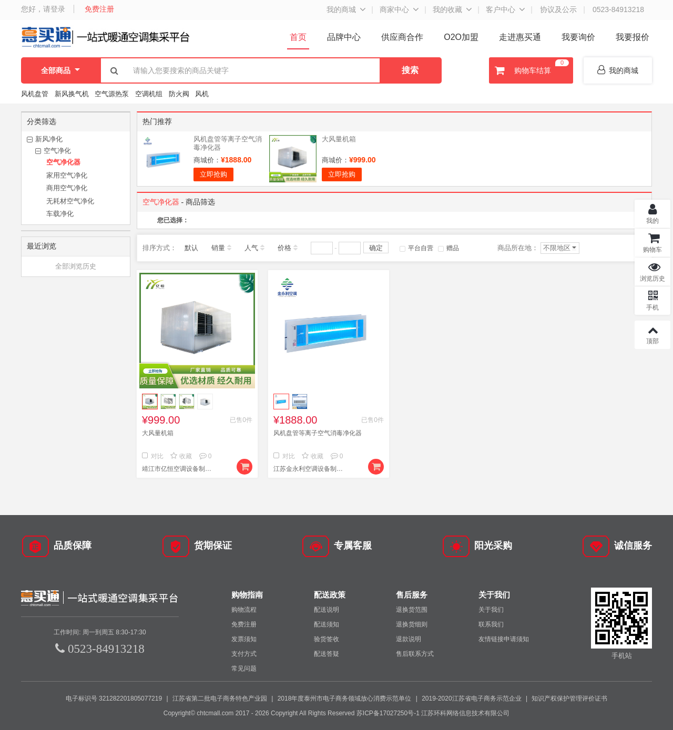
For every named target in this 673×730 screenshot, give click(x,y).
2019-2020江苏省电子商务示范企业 (471, 698)
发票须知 (244, 639)
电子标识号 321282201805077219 (114, 698)
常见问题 (244, 668)
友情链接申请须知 (503, 639)
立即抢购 (213, 174)
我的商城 (341, 9)
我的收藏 (447, 9)
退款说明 (408, 639)
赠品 (448, 248)
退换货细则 (411, 624)
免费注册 (99, 9)
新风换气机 (73, 94)
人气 (251, 248)
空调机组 (148, 94)
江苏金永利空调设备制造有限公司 (310, 468)
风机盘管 (34, 94)
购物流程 (244, 609)
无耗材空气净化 (70, 201)
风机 (202, 94)
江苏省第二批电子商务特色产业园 (219, 698)
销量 (218, 248)
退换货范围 (411, 609)
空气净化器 (63, 162)
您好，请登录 (43, 9)
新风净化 (49, 139)
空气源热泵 (112, 94)
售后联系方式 (415, 653)
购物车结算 (530, 70)
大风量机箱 (339, 139)
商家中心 (394, 9)
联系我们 (491, 624)
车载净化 (60, 214)
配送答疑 (326, 653)
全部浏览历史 (75, 266)
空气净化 (57, 151)
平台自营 (416, 248)
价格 (284, 248)
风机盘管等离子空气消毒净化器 (317, 433)
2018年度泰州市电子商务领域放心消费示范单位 (345, 698)
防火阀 (179, 94)
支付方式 (244, 653)
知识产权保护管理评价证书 (569, 698)
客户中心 (500, 9)
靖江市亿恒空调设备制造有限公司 (179, 468)
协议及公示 (558, 9)
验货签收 (326, 639)
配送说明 (326, 609)
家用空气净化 (66, 175)
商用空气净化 (66, 188)
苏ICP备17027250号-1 (388, 713)
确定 (376, 248)
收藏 (181, 456)
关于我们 (491, 609)
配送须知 (326, 624)
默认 (191, 248)
